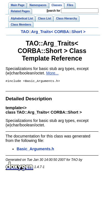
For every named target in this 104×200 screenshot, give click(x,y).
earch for (53, 10)
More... (52, 73)
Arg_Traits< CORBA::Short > (58, 31)
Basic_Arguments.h (35, 149)
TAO (25, 31)
